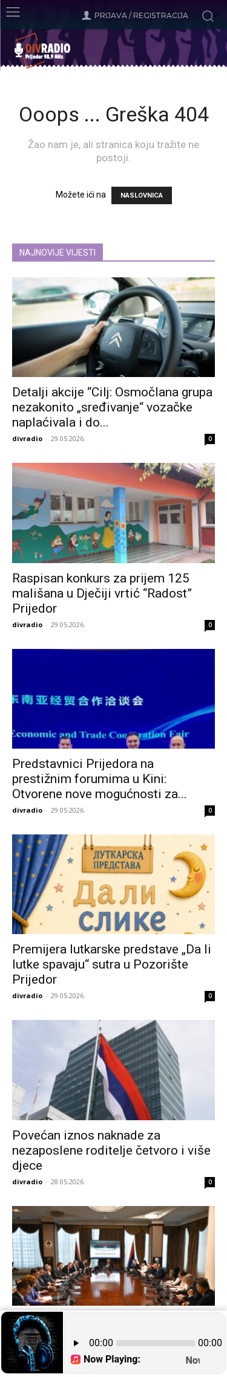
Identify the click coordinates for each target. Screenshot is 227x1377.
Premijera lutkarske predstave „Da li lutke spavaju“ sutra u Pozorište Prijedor (111, 964)
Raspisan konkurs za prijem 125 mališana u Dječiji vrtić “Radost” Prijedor (102, 593)
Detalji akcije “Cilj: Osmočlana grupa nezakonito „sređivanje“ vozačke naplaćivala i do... (112, 407)
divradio (27, 438)
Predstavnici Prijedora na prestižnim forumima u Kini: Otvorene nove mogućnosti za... (99, 778)
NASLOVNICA (141, 195)
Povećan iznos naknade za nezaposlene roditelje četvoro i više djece (111, 1150)
